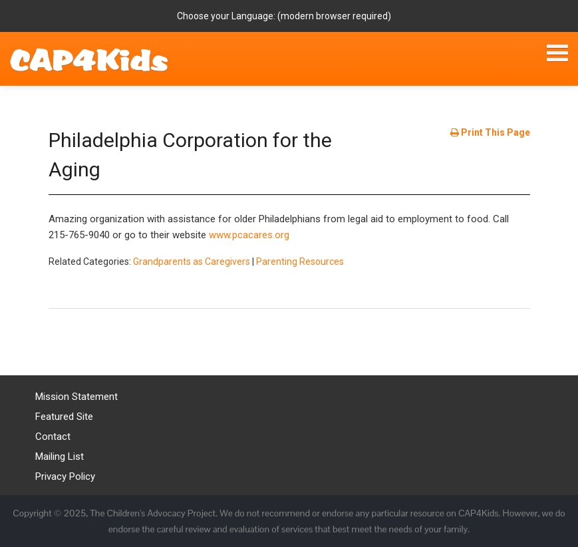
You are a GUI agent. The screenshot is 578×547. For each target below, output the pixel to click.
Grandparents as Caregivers (191, 261)
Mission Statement (76, 397)
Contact (53, 437)
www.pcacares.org (249, 235)
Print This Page (490, 132)
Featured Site (64, 417)
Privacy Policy (65, 476)
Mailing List (59, 456)
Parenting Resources (300, 261)
